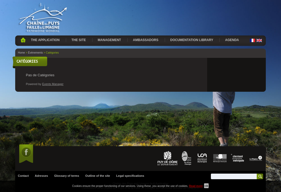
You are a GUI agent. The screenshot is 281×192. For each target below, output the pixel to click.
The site (78, 40)
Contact (23, 123)
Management (109, 40)
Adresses (41, 123)
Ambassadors (145, 40)
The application (45, 40)
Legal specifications (130, 123)
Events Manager (52, 84)
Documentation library (191, 40)
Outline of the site (97, 123)
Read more (196, 186)
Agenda (232, 40)
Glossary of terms (66, 123)
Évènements (35, 52)
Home (23, 40)
